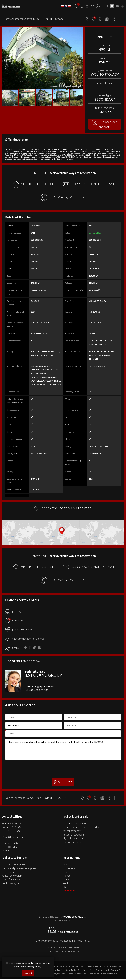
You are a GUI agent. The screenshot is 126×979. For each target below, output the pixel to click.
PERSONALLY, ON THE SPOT (64, 197)
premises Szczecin (77, 966)
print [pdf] (13, 611)
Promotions (69, 868)
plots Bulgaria (79, 970)
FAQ (64, 886)
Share (15, 647)
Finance (67, 875)
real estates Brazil (81, 973)
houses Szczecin (63, 966)
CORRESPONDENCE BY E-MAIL (89, 184)
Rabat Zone (69, 890)
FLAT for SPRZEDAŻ (72, 830)
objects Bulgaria (66, 970)
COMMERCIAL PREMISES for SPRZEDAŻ (81, 827)
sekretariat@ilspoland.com (39, 686)
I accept (28, 973)
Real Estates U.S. (96, 973)
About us (67, 871)
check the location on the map (24, 638)
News (66, 864)
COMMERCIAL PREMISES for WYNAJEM (20, 868)
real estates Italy (110, 973)
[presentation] (63, 768)
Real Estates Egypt (93, 970)
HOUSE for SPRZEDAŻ (73, 834)
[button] (80, 30)
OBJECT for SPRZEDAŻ (73, 838)
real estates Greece (65, 973)
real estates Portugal (109, 970)
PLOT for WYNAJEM (10, 883)
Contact (67, 879)
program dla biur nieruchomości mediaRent (63, 947)
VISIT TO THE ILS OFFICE (33, 184)
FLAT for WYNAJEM (10, 871)
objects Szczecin (92, 966)
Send (63, 782)
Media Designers (71, 951)
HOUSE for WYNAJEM (12, 875)
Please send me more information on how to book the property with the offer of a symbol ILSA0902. (63, 749)
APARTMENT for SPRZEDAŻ (75, 823)
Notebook (68, 894)
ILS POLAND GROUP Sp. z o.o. (73, 917)
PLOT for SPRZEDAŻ (72, 841)
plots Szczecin (105, 966)
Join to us (68, 883)
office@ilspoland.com (13, 837)
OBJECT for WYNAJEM (12, 879)
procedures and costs (104, 124)
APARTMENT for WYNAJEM (14, 864)
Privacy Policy (82, 940)
